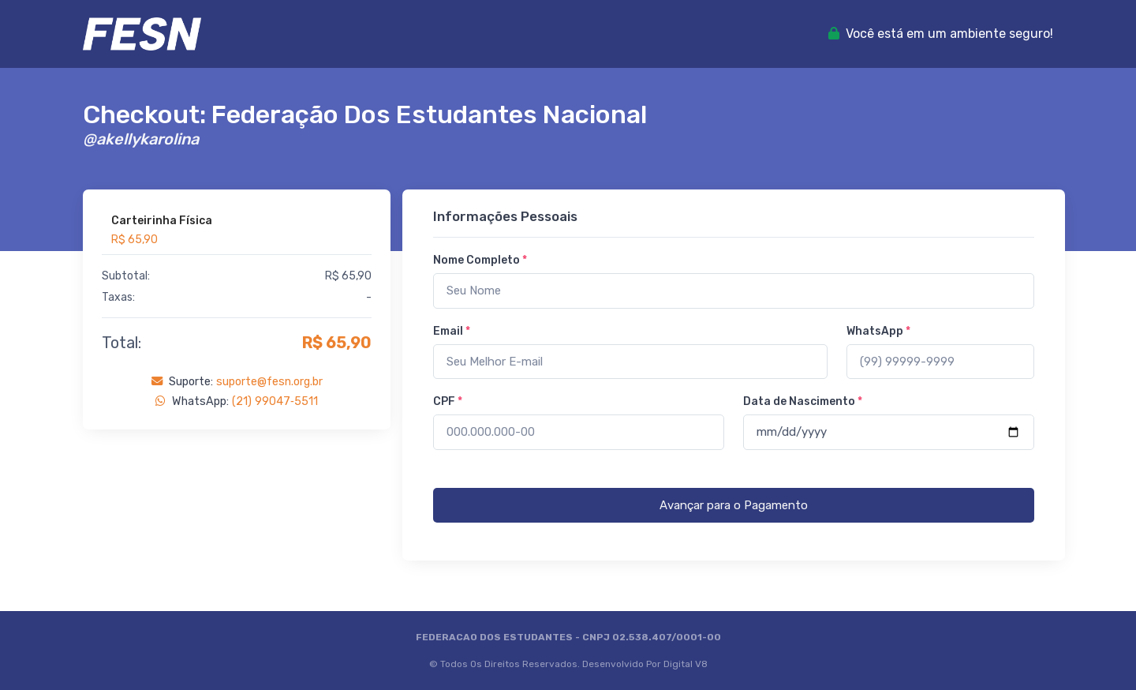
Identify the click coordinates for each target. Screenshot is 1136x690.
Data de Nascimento (802, 401)
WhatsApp (878, 331)
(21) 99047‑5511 (275, 401)
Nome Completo (480, 260)
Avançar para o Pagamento (734, 505)
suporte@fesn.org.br (269, 381)
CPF (447, 401)
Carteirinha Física (161, 220)
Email (451, 331)
